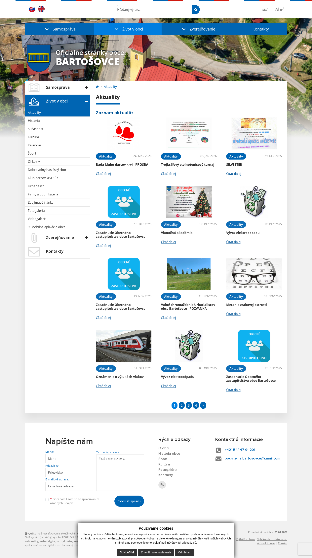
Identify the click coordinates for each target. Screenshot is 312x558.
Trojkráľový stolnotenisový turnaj (187, 164)
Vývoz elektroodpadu (243, 233)
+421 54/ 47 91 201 (240, 450)
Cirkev (34, 161)
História (34, 120)
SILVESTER (234, 164)
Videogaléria (37, 219)
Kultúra (33, 137)
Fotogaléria (36, 210)
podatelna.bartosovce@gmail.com (252, 458)
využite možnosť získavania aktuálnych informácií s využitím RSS (64, 533)
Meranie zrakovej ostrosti (246, 305)
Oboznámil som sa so (74, 501)
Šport (32, 153)
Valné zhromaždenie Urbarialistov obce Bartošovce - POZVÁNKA (188, 307)
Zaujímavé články (40, 202)
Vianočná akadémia (177, 233)
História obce (169, 453)
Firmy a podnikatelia (43, 194)
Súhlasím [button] (127, 552)
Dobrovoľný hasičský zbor (47, 170)
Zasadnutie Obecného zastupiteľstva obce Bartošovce (120, 235)
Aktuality (34, 112)
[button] (59, 29)
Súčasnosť (35, 129)
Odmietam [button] (184, 552)
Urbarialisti (36, 186)
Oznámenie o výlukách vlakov (120, 377)
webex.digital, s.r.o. (51, 541)
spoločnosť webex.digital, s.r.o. (43, 545)
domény (68, 541)
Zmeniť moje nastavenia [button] (156, 552)
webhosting (32, 541)
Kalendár (34, 145)
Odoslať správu (129, 501)
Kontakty (261, 29)
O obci (163, 448)
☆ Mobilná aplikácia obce (46, 227)
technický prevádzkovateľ (77, 545)
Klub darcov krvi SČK (43, 178)
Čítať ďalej (103, 174)
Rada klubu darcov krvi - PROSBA (122, 164)
